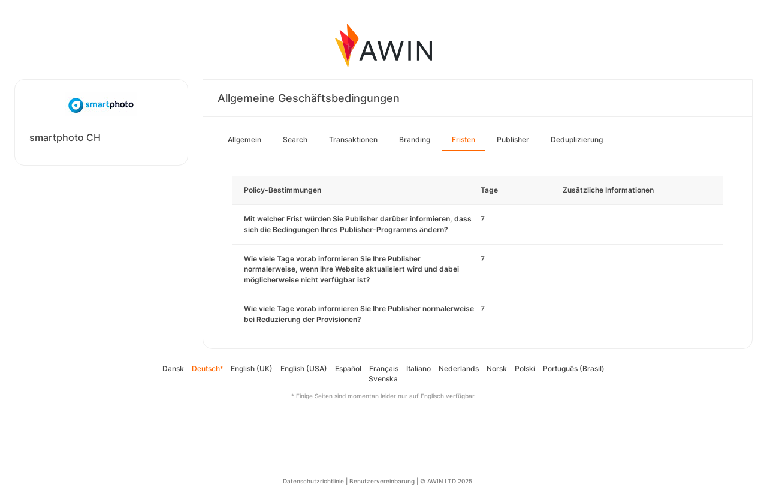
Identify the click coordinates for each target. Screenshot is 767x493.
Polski (525, 368)
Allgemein (244, 139)
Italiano (418, 368)
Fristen (463, 139)
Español (348, 368)
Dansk (173, 368)
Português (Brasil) (574, 368)
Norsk (497, 368)
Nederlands (459, 368)
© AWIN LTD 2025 (446, 481)
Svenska (383, 378)
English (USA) (303, 368)
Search (295, 139)
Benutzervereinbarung (382, 481)
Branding (414, 139)
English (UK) (252, 368)
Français (383, 368)
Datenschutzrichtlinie (313, 481)
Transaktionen (353, 139)
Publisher (513, 139)
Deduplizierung (577, 139)
